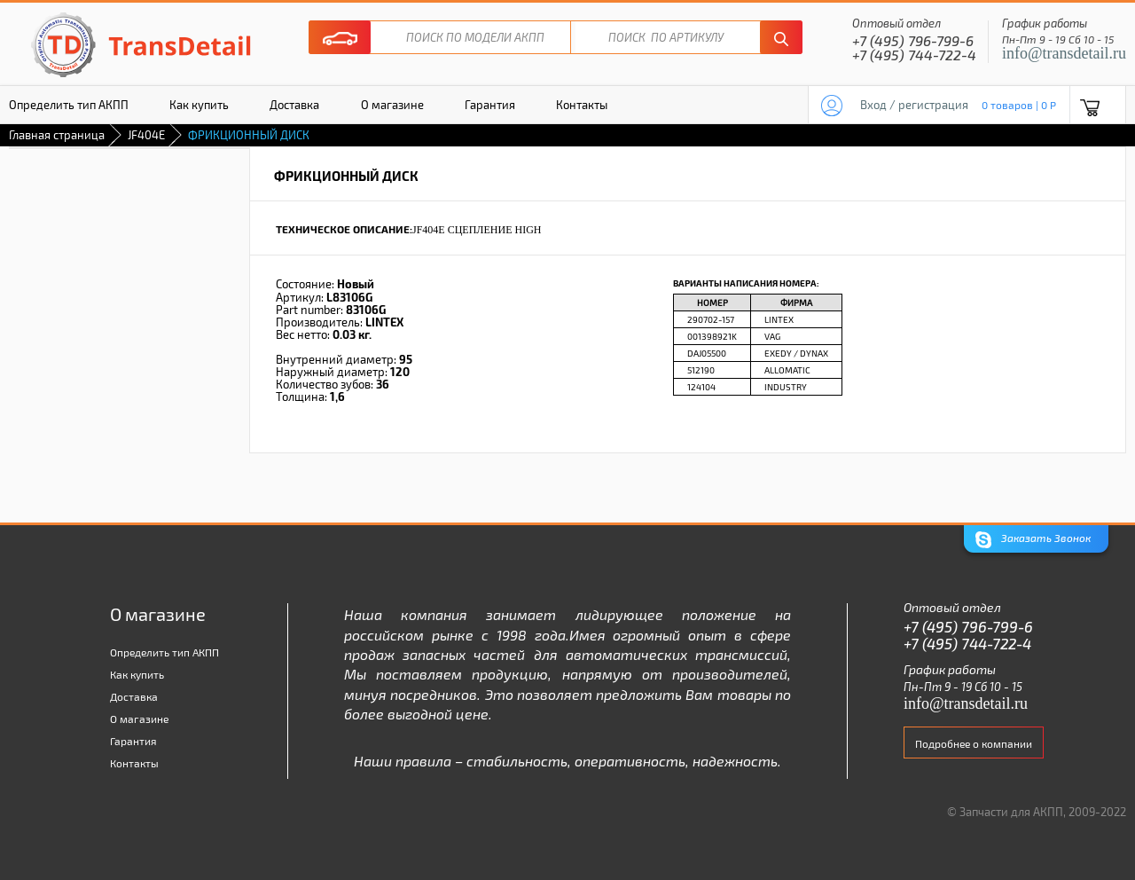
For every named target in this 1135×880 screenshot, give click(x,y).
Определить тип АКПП (164, 652)
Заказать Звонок (1033, 539)
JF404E (146, 135)
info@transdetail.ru (1064, 53)
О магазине (392, 105)
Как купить (199, 105)
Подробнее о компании (973, 743)
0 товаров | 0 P (1019, 104)
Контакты (581, 105)
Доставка (294, 105)
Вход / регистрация (914, 105)
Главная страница (57, 135)
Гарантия (490, 105)
